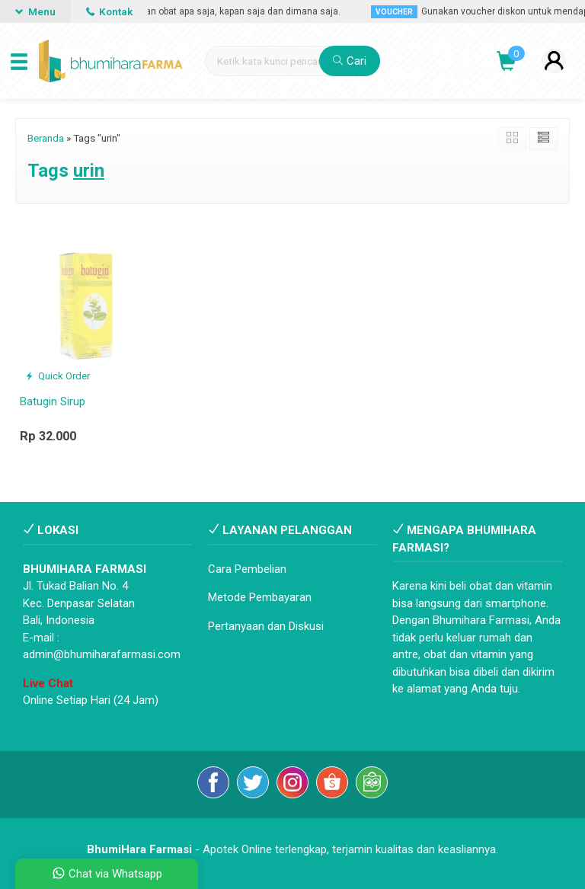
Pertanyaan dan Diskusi (266, 626)
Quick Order (57, 375)
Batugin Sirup (52, 401)
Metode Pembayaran (260, 597)
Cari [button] (349, 61)
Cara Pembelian (247, 569)
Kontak (109, 11)
